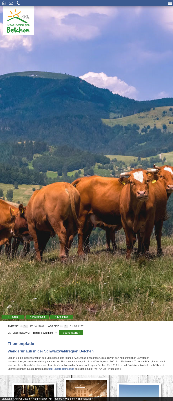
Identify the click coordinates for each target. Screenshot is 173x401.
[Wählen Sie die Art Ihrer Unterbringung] (44, 333)
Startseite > (8, 398)
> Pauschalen (37, 317)
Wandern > (71, 398)
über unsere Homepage (61, 369)
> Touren (13, 317)
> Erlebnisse (62, 317)
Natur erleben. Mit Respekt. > (49, 398)
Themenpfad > (86, 398)
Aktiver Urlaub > (23, 398)
